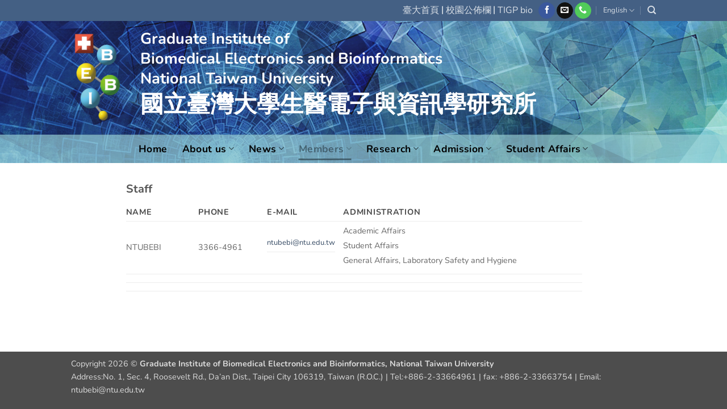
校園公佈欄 (468, 10)
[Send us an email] (565, 10)
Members (325, 149)
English (618, 10)
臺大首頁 (421, 10)
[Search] (651, 10)
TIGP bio (515, 10)
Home (153, 149)
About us (208, 149)
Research (392, 149)
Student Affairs (547, 149)
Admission (462, 149)
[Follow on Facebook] (546, 10)
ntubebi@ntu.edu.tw (301, 242)
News (266, 149)
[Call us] (583, 10)
